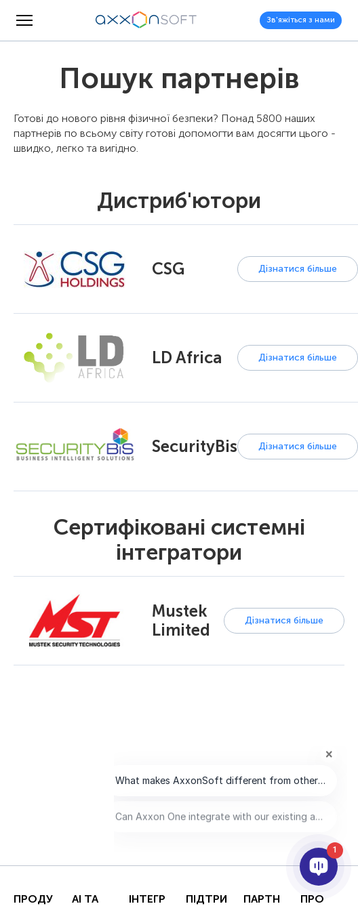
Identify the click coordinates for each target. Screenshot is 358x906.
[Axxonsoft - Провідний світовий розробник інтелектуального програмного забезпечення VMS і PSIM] (146, 20)
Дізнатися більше (297, 268)
